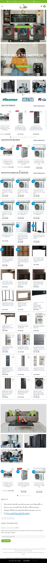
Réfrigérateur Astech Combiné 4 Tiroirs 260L (23, 369)
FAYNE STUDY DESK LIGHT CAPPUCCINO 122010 (23, 284)
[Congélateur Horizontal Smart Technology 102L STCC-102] (23, 151)
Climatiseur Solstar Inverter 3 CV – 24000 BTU (39, 163)
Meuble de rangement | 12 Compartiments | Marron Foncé (7, 260)
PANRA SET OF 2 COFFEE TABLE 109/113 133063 (7, 328)
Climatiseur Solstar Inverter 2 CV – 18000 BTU (23, 192)
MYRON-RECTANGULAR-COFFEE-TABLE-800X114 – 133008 (37, 306)
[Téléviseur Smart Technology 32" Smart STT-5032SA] (8, 117)
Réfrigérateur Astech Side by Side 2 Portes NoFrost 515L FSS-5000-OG (7, 393)
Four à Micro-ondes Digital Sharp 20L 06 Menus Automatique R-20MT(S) (23, 237)
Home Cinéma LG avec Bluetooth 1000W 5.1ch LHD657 (39, 237)
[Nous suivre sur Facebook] (2, 518)
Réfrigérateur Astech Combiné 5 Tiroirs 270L (39, 369)
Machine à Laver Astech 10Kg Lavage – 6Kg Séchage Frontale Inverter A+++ (38, 393)
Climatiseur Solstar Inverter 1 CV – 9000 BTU (7, 214)
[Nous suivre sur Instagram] (5, 518)
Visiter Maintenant (39, 106)
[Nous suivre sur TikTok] (8, 518)
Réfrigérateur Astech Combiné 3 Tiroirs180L (23, 348)
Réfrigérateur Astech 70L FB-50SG (23, 327)
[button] (2, 6)
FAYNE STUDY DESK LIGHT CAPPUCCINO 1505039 (38, 284)
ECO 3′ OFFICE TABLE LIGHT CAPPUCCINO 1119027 (38, 260)
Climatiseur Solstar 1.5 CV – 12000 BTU (7, 236)
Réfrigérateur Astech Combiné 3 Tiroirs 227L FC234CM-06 (39, 349)
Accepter (26, 561)
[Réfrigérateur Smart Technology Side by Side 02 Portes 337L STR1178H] (39, 117)
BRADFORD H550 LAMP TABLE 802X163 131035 (8, 304)
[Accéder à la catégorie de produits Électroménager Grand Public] (23, 86)
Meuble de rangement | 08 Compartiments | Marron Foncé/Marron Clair (23, 261)
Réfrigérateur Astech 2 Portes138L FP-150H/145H (7, 349)
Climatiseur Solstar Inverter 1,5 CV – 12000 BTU (39, 192)
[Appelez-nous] (13, 518)
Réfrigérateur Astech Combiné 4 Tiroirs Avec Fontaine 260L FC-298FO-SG (8, 371)
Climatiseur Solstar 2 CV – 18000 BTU (38, 213)
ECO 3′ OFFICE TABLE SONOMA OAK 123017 (7, 283)
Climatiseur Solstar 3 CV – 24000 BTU (23, 213)
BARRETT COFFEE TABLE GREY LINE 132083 (22, 305)
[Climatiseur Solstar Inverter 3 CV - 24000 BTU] (39, 151)
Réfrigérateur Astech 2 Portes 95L (39, 327)
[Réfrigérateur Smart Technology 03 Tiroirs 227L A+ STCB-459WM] (23, 117)
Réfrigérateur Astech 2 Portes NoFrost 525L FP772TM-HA (23, 393)
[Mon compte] (44, 6)
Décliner (35, 560)
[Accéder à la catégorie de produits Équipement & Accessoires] (8, 86)
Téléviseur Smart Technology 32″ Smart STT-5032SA (7, 128)
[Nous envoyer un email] (10, 518)
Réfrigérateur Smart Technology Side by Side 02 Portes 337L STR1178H (39, 128)
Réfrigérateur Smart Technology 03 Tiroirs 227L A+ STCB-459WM (23, 128)
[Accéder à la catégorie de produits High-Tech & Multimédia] (39, 86)
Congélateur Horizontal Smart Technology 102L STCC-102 (23, 163)
